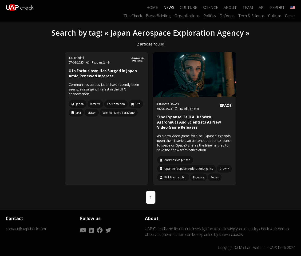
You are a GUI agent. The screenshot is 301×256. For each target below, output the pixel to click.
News (168, 7)
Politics (209, 15)
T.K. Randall (76, 58)
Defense (227, 15)
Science (210, 7)
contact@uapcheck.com (26, 228)
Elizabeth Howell (168, 104)
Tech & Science (251, 15)
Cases (290, 15)
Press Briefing (158, 15)
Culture (188, 7)
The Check (132, 15)
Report (277, 7)
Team (247, 7)
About (230, 7)
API (262, 7)
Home (152, 7)
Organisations (187, 15)
